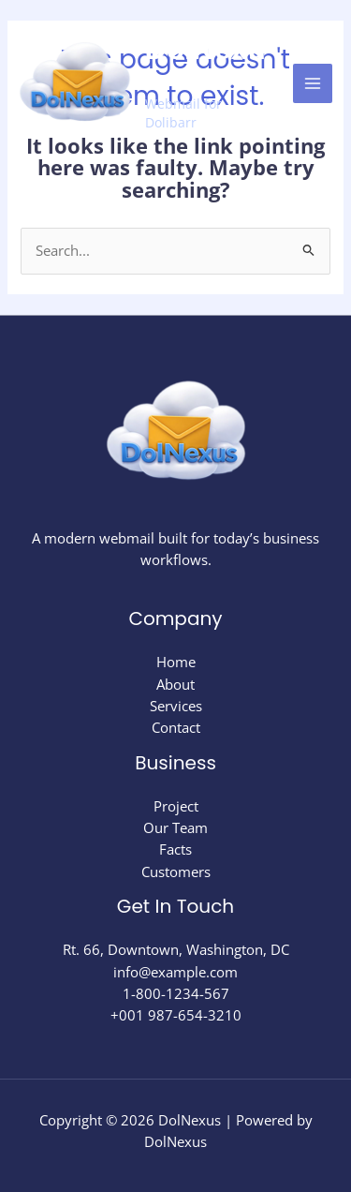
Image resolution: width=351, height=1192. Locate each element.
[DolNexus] (75, 83)
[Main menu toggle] (312, 83)
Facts (175, 849)
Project (176, 806)
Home (176, 661)
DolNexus (205, 64)
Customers (176, 871)
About (175, 684)
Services (176, 705)
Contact (176, 727)
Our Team (175, 827)
